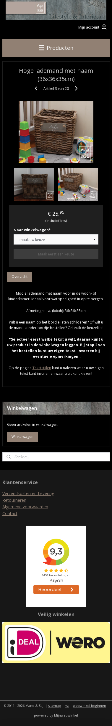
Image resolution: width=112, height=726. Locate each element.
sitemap (54, 705)
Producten (56, 47)
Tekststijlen (42, 367)
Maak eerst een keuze (56, 254)
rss (67, 705)
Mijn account (93, 27)
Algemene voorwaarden (25, 506)
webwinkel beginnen (89, 705)
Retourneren (14, 500)
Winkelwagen (22, 436)
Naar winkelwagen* (32, 229)
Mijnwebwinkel (66, 715)
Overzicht (19, 276)
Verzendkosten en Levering (28, 493)
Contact (9, 513)
